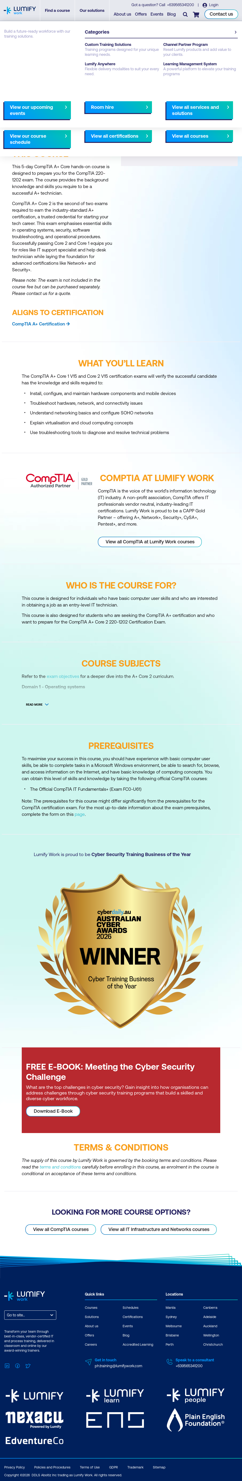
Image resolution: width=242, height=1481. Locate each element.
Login (213, 5)
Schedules (130, 1307)
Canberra (210, 1307)
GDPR (113, 1465)
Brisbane (172, 1335)
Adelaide (209, 1316)
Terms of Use (90, 1465)
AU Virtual (163, 110)
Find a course (58, 10)
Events (157, 14)
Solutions (92, 1316)
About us (122, 14)
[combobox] (7, 1315)
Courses (11, 48)
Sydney (171, 1316)
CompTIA (32, 48)
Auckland (210, 1326)
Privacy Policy (14, 1465)
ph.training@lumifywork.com (118, 1365)
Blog (171, 14)
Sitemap (159, 1465)
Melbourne (174, 1326)
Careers (91, 1344)
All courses (138, 110)
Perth (170, 1344)
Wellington (211, 1335)
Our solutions (93, 10)
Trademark (135, 1465)
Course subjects (103, 110)
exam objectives (63, 676)
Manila (171, 1307)
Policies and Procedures (52, 1465)
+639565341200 (180, 5)
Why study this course (28, 110)
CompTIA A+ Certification (38, 323)
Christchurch (213, 1344)
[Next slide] (117, 110)
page (80, 814)
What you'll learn (68, 110)
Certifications (133, 1316)
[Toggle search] (185, 14)
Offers (141, 14)
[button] (61, 108)
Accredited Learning (138, 1344)
